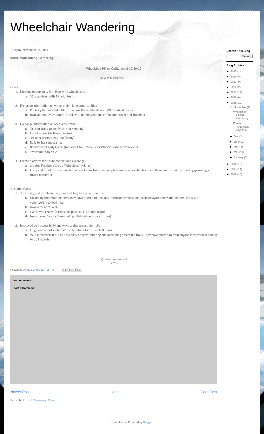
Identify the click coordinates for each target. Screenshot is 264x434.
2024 (234, 76)
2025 (234, 71)
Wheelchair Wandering (72, 27)
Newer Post (20, 392)
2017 (234, 169)
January (239, 157)
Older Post (208, 392)
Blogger (147, 422)
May (237, 146)
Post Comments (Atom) (41, 400)
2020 (234, 97)
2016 (234, 174)
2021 (234, 92)
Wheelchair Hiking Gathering (240, 115)
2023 (234, 81)
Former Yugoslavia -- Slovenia (242, 126)
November (240, 107)
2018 (234, 163)
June (237, 141)
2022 (234, 87)
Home (115, 392)
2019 (234, 102)
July (236, 136)
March (238, 152)
